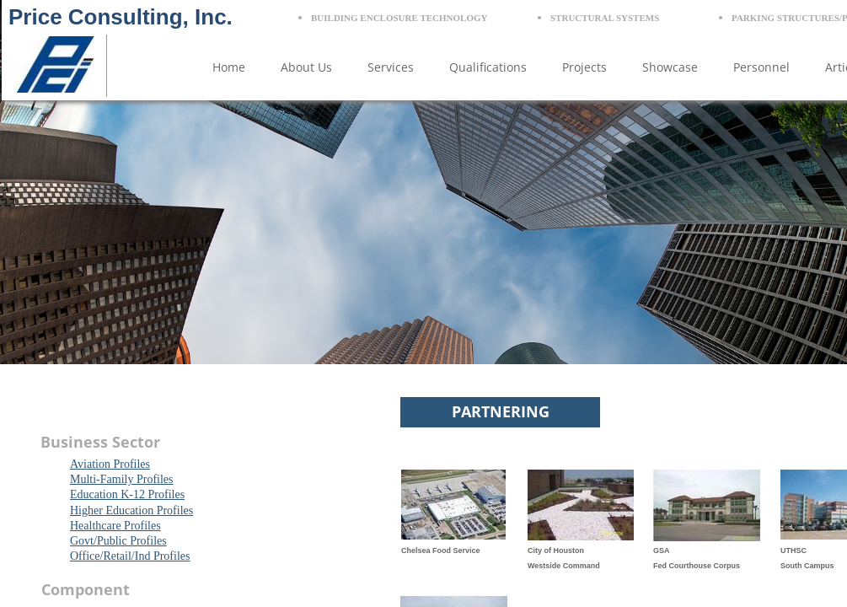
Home (228, 67)
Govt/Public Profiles (118, 540)
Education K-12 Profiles (127, 494)
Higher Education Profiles (131, 510)
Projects (584, 67)
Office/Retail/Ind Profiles (130, 556)
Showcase (670, 67)
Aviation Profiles (110, 464)
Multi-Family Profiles (122, 479)
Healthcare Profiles (115, 525)
